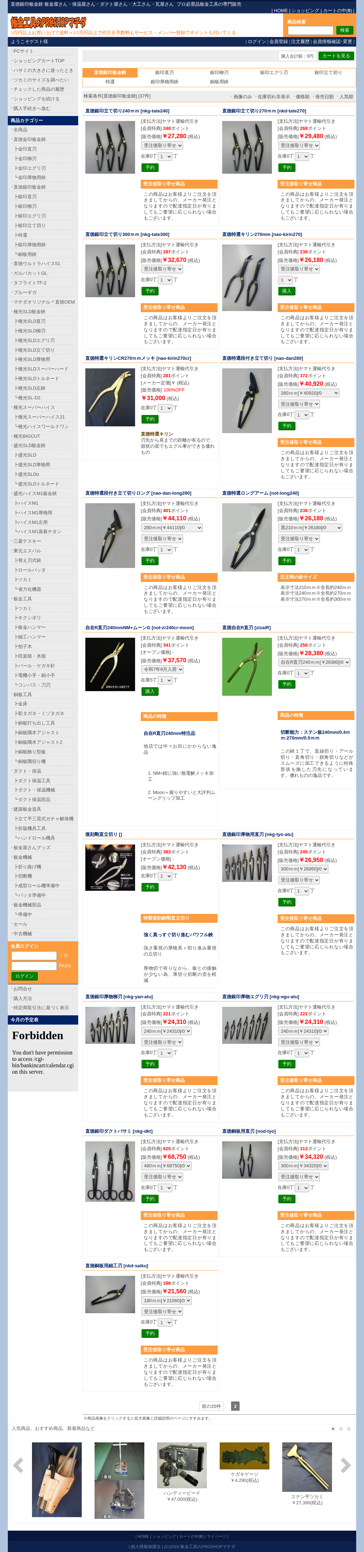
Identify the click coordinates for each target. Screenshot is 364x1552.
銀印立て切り (328, 72)
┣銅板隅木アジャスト (37, 732)
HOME (281, 10)
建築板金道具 (27, 809)
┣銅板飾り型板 (30, 751)
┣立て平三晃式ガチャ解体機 (44, 818)
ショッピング (305, 10)
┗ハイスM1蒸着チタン (37, 531)
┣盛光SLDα (26, 474)
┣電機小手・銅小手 (34, 675)
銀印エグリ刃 (274, 72)
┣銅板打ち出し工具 (34, 723)
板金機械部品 (27, 904)
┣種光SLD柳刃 (30, 330)
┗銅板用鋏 (25, 254)
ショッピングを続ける (37, 98)
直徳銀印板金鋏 (30, 187)
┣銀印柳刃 (25, 206)
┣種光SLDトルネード (36, 378)
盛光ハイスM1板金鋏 (35, 493)
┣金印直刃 (25, 149)
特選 (110, 81)
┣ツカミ (23, 579)
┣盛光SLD (25, 455)
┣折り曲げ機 (27, 866)
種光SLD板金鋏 (30, 311)
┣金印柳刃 (25, 158)
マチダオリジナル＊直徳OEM (44, 302)
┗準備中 (23, 914)
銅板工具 (23, 694)
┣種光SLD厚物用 (32, 359)
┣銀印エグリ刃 (30, 216)
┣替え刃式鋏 (27, 560)
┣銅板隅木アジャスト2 (38, 742)
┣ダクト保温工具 (32, 780)
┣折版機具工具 (30, 828)
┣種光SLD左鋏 (30, 388)
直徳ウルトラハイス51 (37, 263)
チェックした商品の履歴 (39, 89)
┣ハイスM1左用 (31, 522)
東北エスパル (27, 550)
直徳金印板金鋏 (30, 139)
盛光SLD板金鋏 (30, 445)
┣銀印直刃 (25, 196)
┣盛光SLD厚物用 (32, 464)
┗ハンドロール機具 (34, 838)
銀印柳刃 (219, 72)
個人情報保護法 (146, 1546)
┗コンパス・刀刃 (32, 685)
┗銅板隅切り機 (30, 761)
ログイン (257, 41)
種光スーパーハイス (34, 407)
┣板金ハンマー (30, 627)
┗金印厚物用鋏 (30, 177)
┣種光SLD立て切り (34, 350)
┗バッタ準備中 (30, 895)
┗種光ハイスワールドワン (41, 426)
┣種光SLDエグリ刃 (34, 340)
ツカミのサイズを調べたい (41, 80)
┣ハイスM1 (26, 503)
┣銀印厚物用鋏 (30, 244)
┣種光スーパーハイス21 (39, 417)
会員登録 (278, 41)
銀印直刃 (164, 72)
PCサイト (24, 51)
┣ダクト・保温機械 (34, 790)
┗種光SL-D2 (27, 397)
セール (20, 924)
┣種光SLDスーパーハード (41, 369)
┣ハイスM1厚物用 (33, 512)
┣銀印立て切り (30, 225)
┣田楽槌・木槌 (30, 656)
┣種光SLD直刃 (30, 321)
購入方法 (23, 998)
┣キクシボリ (27, 617)
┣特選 (20, 235)
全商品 (20, 129)
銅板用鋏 (219, 81)
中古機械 (23, 933)
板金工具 (23, 598)
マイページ (216, 1536)
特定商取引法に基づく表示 (41, 1007)
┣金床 (20, 703)
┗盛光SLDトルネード (36, 483)
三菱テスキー (27, 541)
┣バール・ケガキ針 (34, 665)
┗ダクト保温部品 (32, 799)
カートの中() (337, 10)
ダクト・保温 (27, 771)
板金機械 (23, 857)
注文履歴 (300, 41)
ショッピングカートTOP (39, 60)
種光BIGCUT (27, 436)
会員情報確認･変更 (332, 41)
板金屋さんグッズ (32, 847)
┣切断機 (23, 876)
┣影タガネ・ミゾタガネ (39, 713)
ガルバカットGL (30, 273)
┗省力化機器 (27, 589)
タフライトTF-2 (30, 282)
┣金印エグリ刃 (30, 168)
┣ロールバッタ (30, 570)
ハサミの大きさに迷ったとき (44, 70)
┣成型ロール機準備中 (37, 885)
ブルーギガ (25, 292)
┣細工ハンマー (30, 637)
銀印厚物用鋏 (164, 81)
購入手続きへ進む (32, 108)
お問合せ (23, 988)
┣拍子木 (23, 646)
